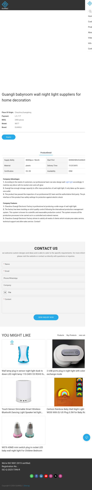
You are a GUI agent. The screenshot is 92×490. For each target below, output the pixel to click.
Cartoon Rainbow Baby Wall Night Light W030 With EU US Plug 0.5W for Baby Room (68, 411)
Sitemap (27, 486)
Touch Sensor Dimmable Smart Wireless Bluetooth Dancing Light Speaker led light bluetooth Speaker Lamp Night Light (21, 411)
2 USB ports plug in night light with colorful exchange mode (67, 372)
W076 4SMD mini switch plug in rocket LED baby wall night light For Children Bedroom (22, 449)
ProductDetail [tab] (46, 153)
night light (69, 182)
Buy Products (72, 335)
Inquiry (8, 137)
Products (60, 335)
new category (84, 335)
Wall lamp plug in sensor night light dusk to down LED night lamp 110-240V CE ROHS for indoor (23, 373)
